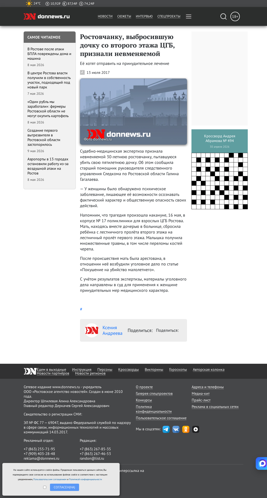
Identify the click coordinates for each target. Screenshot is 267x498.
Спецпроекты (168, 16)
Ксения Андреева (103, 330)
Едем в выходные (51, 369)
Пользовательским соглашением (49, 479)
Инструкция (82, 369)
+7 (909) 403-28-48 (39, 453)
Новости (105, 16)
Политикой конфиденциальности (85, 479)
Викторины (154, 369)
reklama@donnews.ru (41, 458)
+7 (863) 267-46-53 (95, 453)
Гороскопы (178, 369)
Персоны (104, 369)
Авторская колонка (209, 369)
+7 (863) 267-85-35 (95, 449)
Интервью (144, 16)
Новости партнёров (53, 373)
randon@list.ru (92, 458)
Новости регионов (90, 373)
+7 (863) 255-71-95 (39, 449)
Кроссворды (128, 369)
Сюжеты (124, 16)
